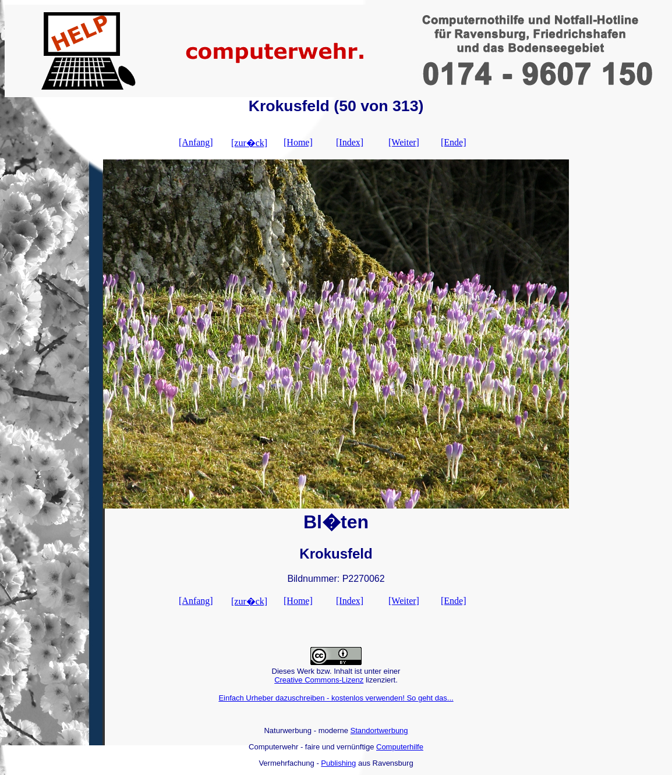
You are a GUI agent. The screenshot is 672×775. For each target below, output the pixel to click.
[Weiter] (403, 142)
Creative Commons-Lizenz (318, 680)
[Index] (349, 142)
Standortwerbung (379, 730)
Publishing (338, 763)
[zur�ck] (249, 143)
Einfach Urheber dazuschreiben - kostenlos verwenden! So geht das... (335, 698)
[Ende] (453, 142)
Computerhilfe (399, 746)
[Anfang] (196, 142)
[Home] (298, 142)
